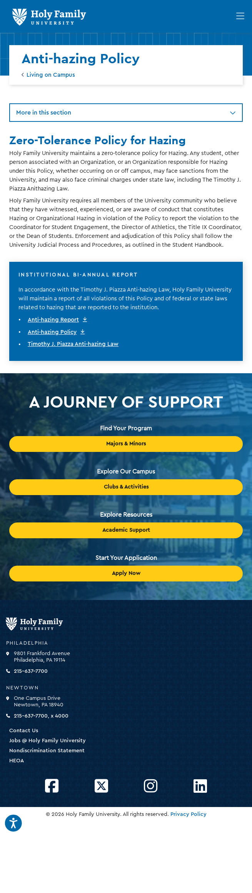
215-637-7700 (31, 671)
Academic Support (126, 530)
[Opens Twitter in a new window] (101, 786)
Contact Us (23, 730)
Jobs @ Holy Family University (47, 740)
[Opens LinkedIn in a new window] (200, 786)
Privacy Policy (188, 814)
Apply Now (126, 573)
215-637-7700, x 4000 (41, 716)
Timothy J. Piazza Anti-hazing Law (73, 344)
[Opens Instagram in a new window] (150, 786)
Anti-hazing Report (53, 320)
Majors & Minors (126, 443)
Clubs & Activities (126, 487)
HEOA (16, 760)
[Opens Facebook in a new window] (51, 786)
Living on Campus (51, 75)
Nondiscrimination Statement (47, 750)
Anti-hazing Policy (52, 332)
